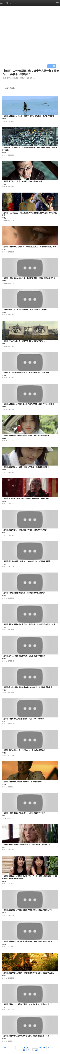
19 (28, 1050)
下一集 (51, 66)
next (35, 1050)
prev (4, 1047)
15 (52, 1047)
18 (24, 1050)
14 (48, 1047)
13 (44, 1047)
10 (32, 1047)
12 (40, 1047)
